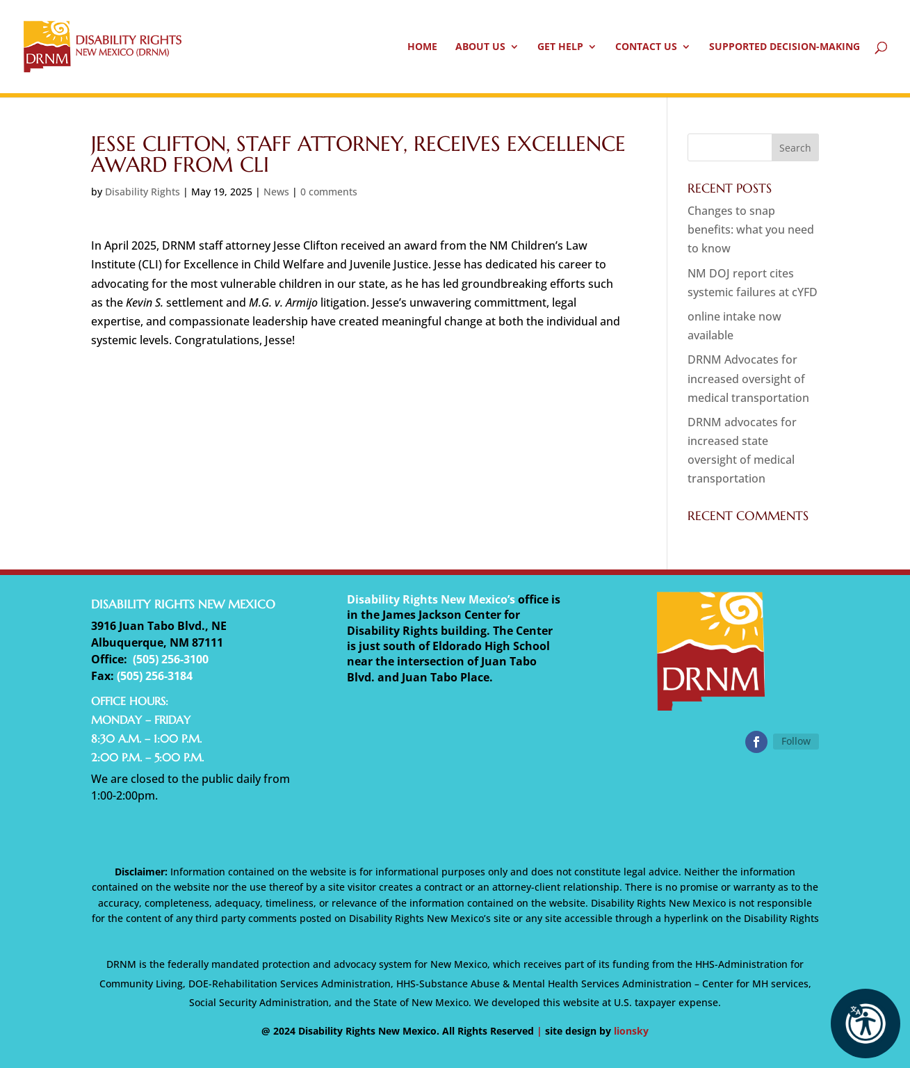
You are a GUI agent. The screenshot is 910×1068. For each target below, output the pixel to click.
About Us (480, 47)
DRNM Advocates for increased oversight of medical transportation (748, 378)
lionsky (631, 1030)
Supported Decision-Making (784, 47)
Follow (796, 740)
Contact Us (646, 47)
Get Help (560, 47)
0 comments (328, 191)
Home (422, 47)
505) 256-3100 (172, 659)
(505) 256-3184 (155, 675)
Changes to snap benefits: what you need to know (751, 229)
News (276, 191)
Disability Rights (142, 191)
